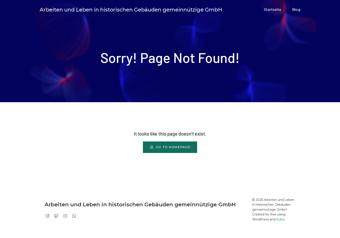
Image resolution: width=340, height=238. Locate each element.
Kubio (280, 219)
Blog (296, 10)
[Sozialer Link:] (49, 215)
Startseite (272, 10)
